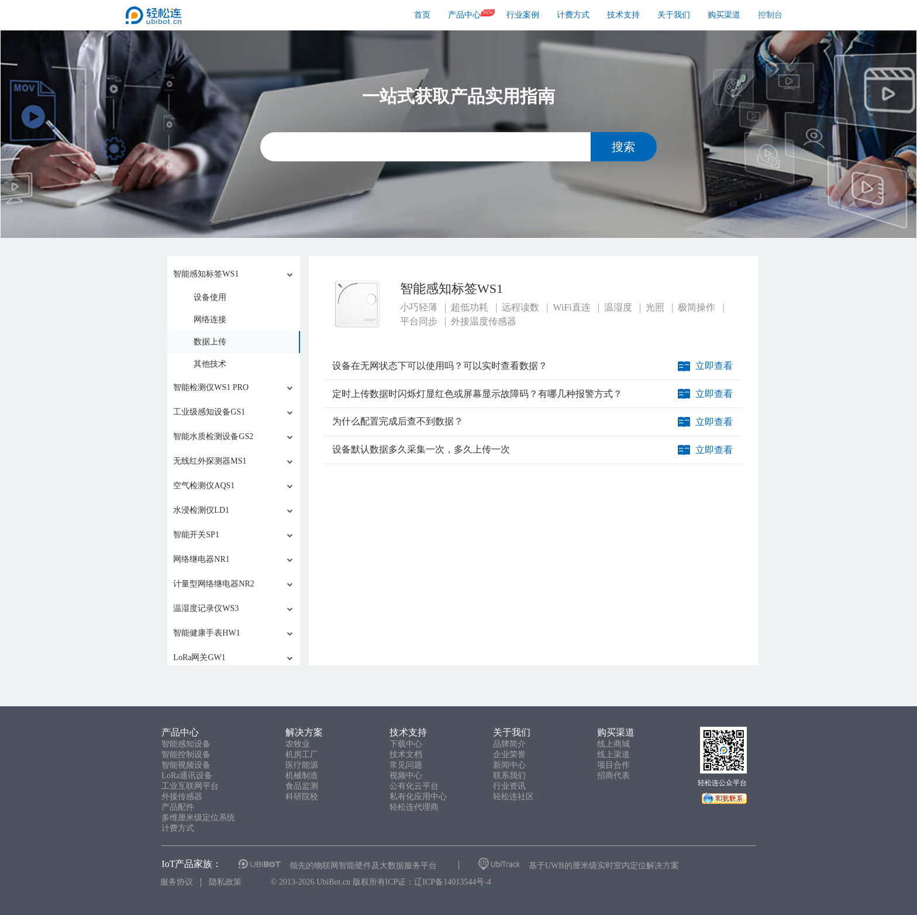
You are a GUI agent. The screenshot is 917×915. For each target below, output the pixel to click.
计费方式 (573, 15)
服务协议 (176, 882)
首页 (422, 15)
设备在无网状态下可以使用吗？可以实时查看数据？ (439, 366)
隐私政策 (225, 882)
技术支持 (623, 15)
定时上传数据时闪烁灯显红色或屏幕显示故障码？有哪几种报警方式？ (477, 394)
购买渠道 (724, 15)
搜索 (623, 146)
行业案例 (522, 15)
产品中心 (464, 15)
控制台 (770, 15)
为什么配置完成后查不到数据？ (397, 421)
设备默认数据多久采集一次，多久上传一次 (421, 449)
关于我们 (673, 15)
